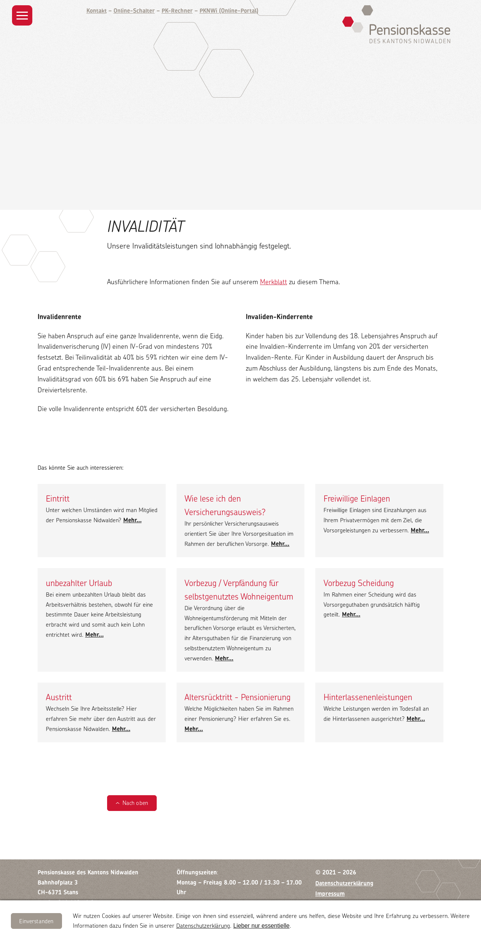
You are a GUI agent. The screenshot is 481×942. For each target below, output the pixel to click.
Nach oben (135, 803)
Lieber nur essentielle (261, 925)
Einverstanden (36, 921)
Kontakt (96, 11)
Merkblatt (273, 281)
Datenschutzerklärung (203, 926)
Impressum (330, 894)
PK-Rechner (177, 11)
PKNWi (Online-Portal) (229, 11)
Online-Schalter (134, 11)
